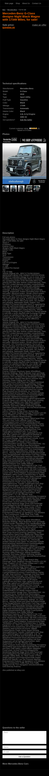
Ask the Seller (26, 120)
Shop (18, 3)
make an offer (39, 25)
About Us (26, 3)
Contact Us (36, 3)
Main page (9, 3)
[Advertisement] (24, 53)
